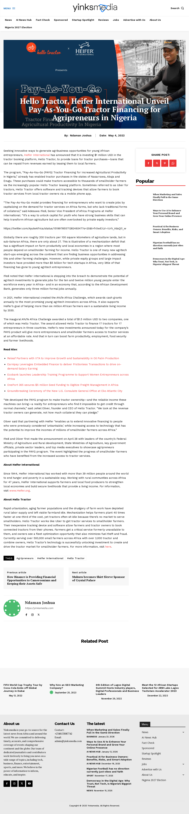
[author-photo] (6, 695)
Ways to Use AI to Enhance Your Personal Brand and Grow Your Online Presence (169, 213)
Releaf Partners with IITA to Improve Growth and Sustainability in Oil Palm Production (63, 358)
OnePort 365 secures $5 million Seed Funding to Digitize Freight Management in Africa (62, 385)
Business (92, 736)
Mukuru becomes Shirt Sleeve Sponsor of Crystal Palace (98, 578)
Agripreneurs (24, 558)
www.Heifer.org (19, 490)
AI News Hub (93, 751)
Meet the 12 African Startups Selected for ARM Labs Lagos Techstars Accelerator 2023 (160, 687)
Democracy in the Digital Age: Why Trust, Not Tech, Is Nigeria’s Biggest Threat (169, 261)
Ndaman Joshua (80, 135)
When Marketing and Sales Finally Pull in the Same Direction (167, 197)
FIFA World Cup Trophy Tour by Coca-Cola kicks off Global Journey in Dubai (23, 687)
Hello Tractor (76, 558)
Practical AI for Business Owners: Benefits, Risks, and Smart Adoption (168, 229)
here (108, 546)
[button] (178, 8)
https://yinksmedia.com (39, 608)
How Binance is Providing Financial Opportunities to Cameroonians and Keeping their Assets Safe (31, 580)
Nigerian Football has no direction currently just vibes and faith (168, 245)
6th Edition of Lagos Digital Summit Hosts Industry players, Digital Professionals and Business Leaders (117, 689)
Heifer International (37, 155)
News (94, 91)
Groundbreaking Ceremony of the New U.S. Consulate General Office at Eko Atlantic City (64, 391)
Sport (90, 775)
